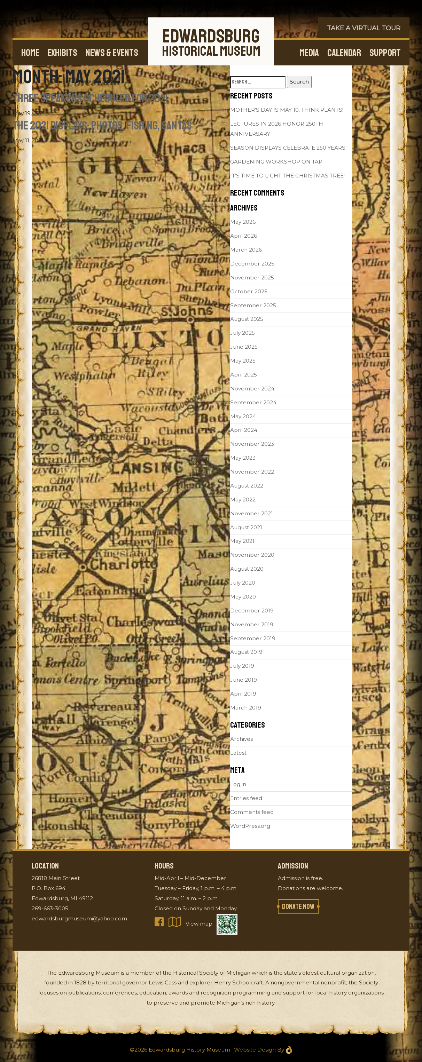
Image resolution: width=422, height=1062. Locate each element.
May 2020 (243, 596)
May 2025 (243, 360)
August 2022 (246, 485)
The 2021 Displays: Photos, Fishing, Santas (102, 125)
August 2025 (246, 319)
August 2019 (246, 652)
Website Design (255, 1049)
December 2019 (252, 610)
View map (191, 923)
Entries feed (246, 798)
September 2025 (253, 305)
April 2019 (243, 693)
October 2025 (248, 291)
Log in (238, 784)
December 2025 (252, 263)
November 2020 (252, 555)
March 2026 (246, 249)
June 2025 (244, 346)
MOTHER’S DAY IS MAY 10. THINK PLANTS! (286, 109)
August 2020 (247, 568)
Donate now (298, 906)
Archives (241, 739)
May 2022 (243, 499)
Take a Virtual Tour (363, 28)
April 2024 (243, 430)
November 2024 (252, 388)
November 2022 (252, 471)
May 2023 (243, 457)
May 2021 (242, 541)
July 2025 (242, 333)
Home (30, 53)
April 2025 (243, 374)
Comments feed (252, 812)
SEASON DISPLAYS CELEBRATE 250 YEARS (287, 147)
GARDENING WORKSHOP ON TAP (276, 161)
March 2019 (245, 707)
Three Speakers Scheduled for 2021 (90, 98)
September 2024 (253, 402)
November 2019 (251, 624)
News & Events (112, 53)
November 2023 (252, 444)
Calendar (344, 53)
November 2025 (252, 277)
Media (309, 53)
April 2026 (243, 235)
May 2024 (243, 416)
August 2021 (246, 527)
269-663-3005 (50, 908)
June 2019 (243, 679)
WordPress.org (250, 826)
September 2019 (252, 638)
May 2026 (243, 222)
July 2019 (242, 666)
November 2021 (251, 513)
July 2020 (242, 582)
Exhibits (62, 53)
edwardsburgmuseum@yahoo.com (79, 918)
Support (385, 53)
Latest (238, 753)
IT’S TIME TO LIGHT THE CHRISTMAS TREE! (287, 175)
